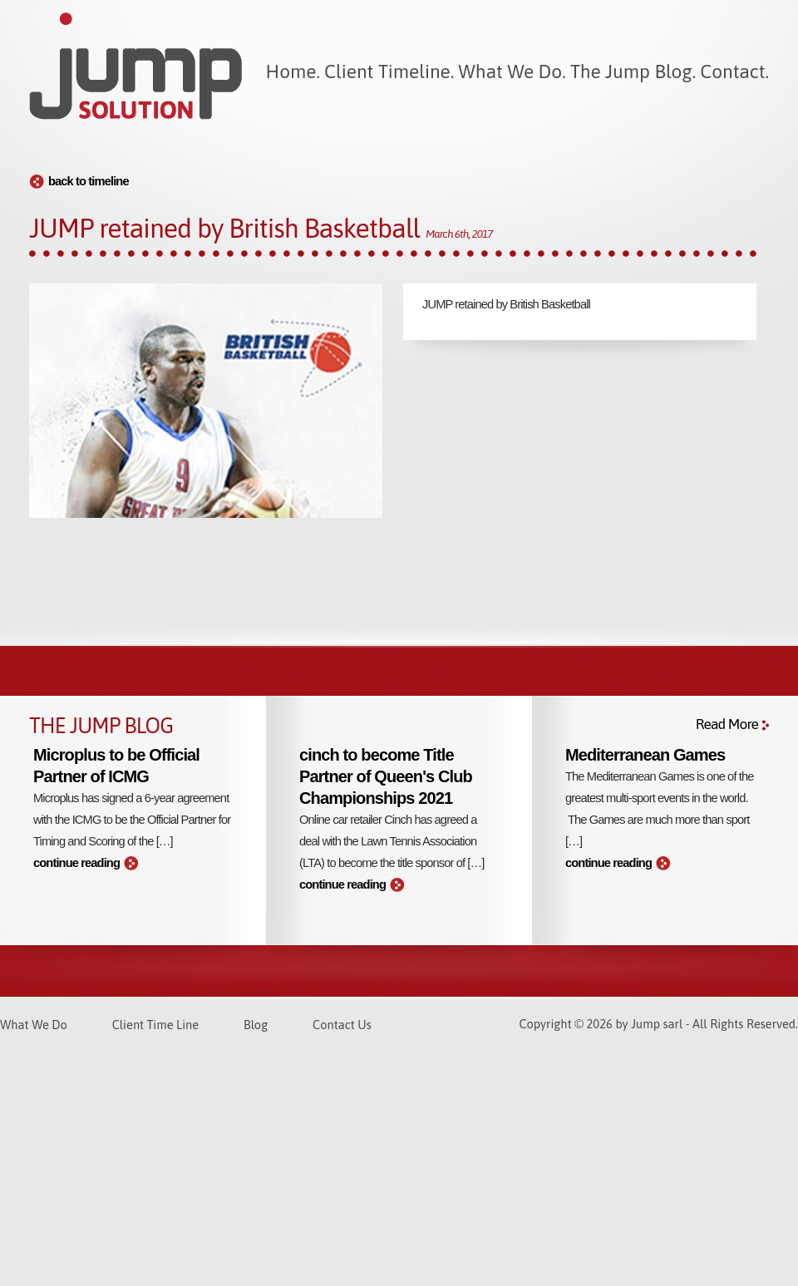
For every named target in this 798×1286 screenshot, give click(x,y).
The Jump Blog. (633, 71)
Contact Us (342, 1024)
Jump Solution (135, 66)
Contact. (734, 71)
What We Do (33, 1024)
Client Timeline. (389, 71)
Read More (727, 724)
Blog (256, 1024)
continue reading (76, 863)
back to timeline (88, 181)
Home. (293, 71)
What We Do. (511, 71)
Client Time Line (155, 1024)
